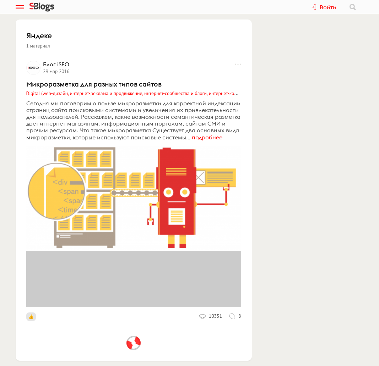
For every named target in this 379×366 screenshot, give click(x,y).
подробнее (207, 137)
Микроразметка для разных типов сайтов (94, 84)
